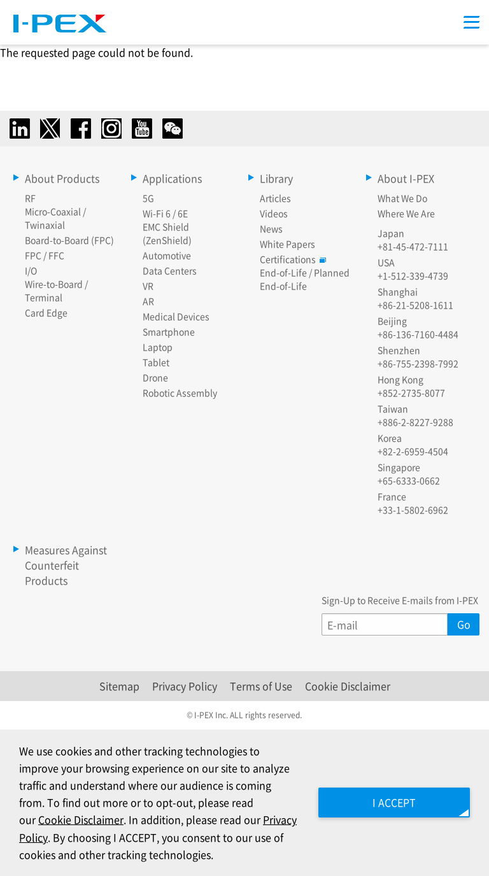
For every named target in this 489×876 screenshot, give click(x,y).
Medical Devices (176, 316)
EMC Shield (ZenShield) (167, 233)
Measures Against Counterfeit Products (66, 565)
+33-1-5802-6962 (413, 509)
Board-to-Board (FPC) (69, 239)
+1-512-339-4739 (413, 275)
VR (148, 285)
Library (276, 178)
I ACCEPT (393, 802)
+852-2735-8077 (411, 392)
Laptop (158, 346)
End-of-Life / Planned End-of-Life (305, 279)
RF (30, 197)
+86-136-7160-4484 (418, 334)
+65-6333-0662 (409, 480)
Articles (275, 197)
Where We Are (406, 213)
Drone (155, 377)
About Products (62, 178)
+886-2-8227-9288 (415, 421)
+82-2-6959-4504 (413, 451)
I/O (31, 270)
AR (148, 301)
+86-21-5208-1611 (415, 304)
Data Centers (170, 270)
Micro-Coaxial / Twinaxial (55, 218)
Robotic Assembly (180, 392)
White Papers (287, 243)
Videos (274, 213)
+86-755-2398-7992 (418, 363)
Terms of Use (261, 685)
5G (148, 197)
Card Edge (46, 312)
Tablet (156, 362)
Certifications (291, 259)
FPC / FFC (44, 255)
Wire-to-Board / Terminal (56, 290)
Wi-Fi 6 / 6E (165, 213)
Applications (172, 178)
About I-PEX (406, 178)
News (271, 228)
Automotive (167, 255)
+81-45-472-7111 (413, 246)
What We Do (402, 197)
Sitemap (119, 685)
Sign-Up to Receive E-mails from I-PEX (400, 600)
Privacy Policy (184, 685)
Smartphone (169, 331)
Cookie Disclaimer (347, 685)
